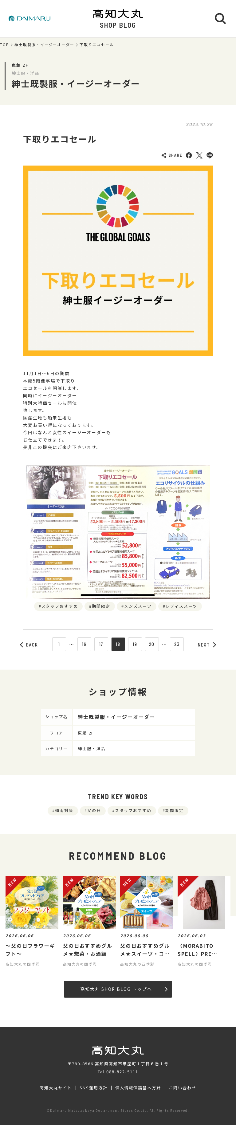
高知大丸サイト (56, 1088)
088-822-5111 (122, 1072)
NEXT (207, 644)
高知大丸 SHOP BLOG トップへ (123, 989)
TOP (4, 44)
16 (84, 644)
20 (152, 644)
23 (177, 644)
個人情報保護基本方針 (138, 1088)
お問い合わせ (182, 1088)
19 (134, 644)
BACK (29, 644)
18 (118, 644)
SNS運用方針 (94, 1088)
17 (101, 644)
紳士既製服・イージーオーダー (44, 44)
